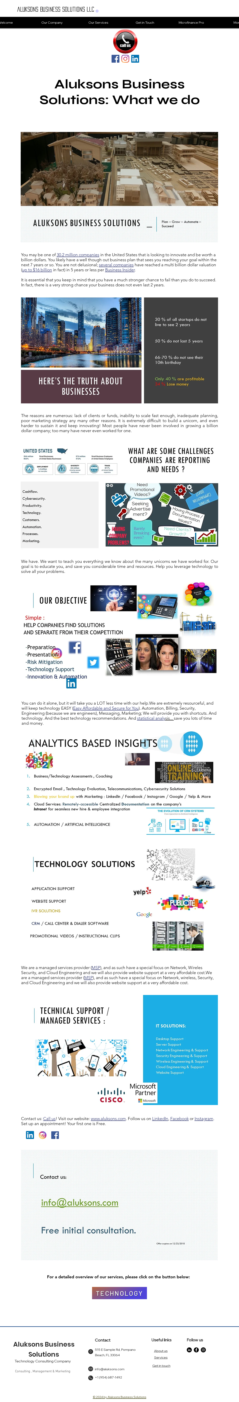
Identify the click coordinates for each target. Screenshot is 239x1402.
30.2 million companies (78, 254)
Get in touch (161, 1366)
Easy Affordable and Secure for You (106, 708)
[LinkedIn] (135, 59)
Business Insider (120, 269)
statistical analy (151, 718)
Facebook (179, 1118)
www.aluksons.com (108, 1118)
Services (161, 1357)
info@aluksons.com (109, 1369)
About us (161, 1351)
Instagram (204, 1118)
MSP (96, 967)
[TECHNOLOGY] (119, 1293)
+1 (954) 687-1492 (108, 1377)
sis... (169, 718)
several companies (116, 264)
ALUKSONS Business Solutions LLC (55, 9)
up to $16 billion (37, 269)
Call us (49, 1118)
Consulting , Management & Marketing (42, 1371)
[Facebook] (115, 59)
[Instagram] (125, 59)
